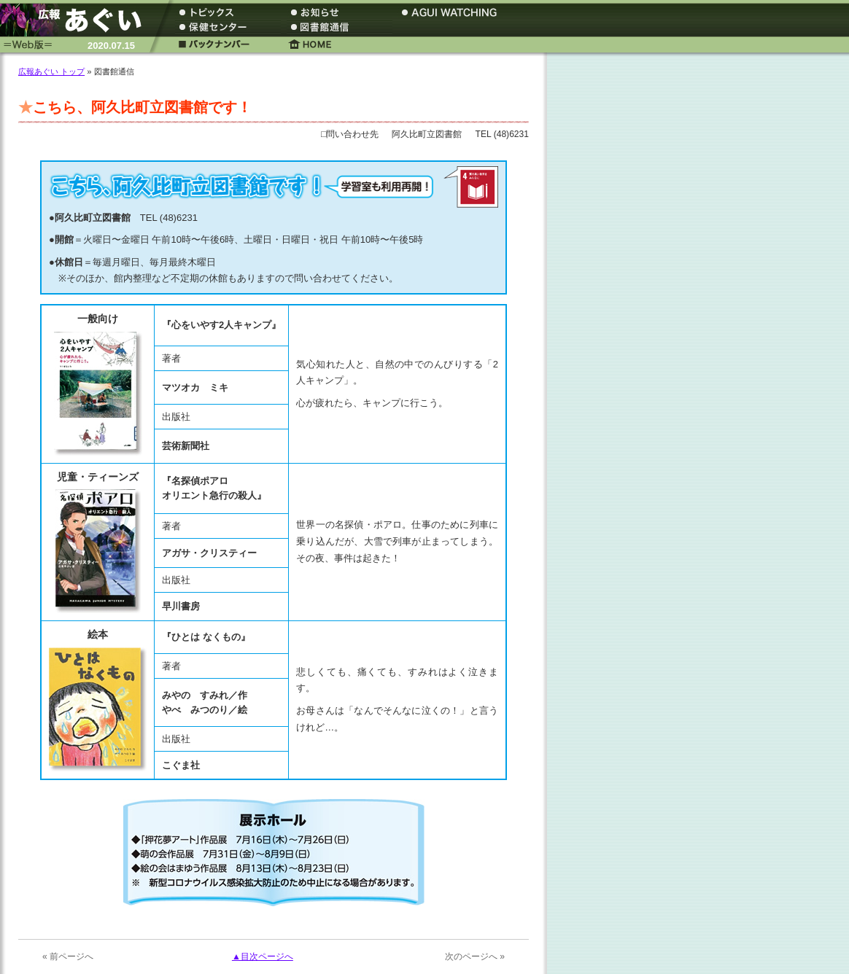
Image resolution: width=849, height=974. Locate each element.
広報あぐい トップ (51, 71)
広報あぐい (76, 20)
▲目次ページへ (262, 956)
